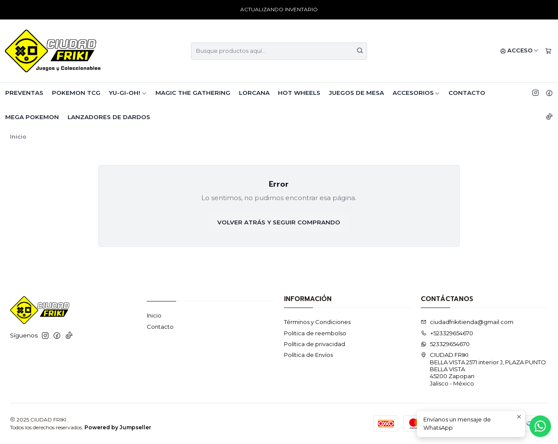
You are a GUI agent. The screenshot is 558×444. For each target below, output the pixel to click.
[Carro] (548, 51)
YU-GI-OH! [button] (128, 92)
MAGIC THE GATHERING (192, 92)
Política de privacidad (314, 343)
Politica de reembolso (315, 333)
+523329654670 (447, 333)
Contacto (466, 92)
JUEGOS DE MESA (356, 92)
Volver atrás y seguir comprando (278, 222)
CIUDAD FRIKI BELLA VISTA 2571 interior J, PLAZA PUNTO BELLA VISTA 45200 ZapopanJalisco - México (483, 369)
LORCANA (254, 92)
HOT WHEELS (299, 92)
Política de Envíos (308, 354)
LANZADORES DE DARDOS (109, 116)
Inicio (154, 315)
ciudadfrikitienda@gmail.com (467, 321)
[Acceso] (519, 51)
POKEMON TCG (76, 92)
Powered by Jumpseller (117, 427)
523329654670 (445, 343)
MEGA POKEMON (32, 116)
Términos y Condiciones (317, 321)
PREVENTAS (24, 92)
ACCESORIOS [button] (416, 92)
